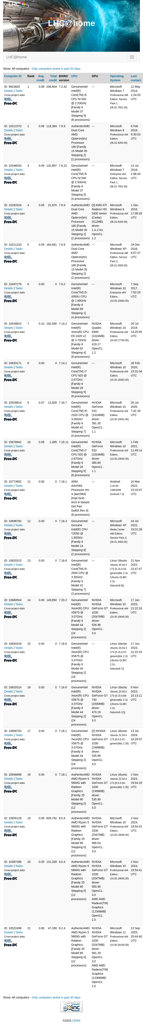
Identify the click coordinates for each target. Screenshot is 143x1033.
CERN (76, 1020)
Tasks (19, 90)
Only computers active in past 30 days (56, 68)
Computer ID (12, 76)
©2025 (71, 1020)
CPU (74, 76)
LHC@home (16, 57)
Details (8, 90)
